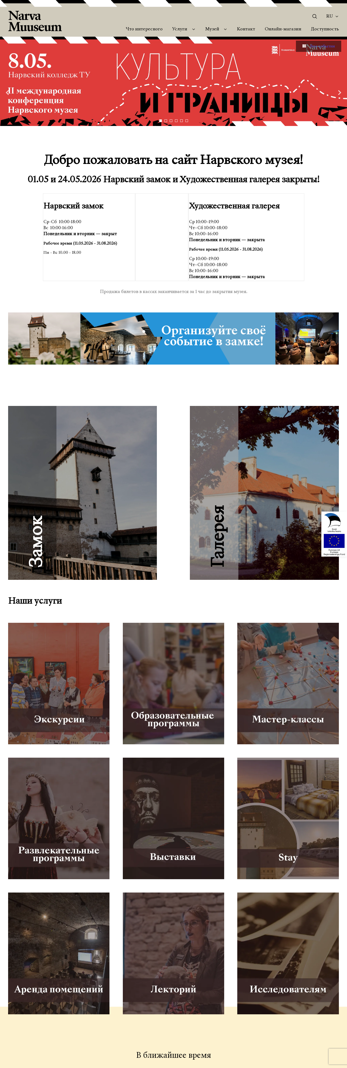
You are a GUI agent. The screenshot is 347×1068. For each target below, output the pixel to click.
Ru (329, 16)
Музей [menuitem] (212, 29)
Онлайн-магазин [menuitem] (283, 29)
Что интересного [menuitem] (144, 29)
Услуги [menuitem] (179, 29)
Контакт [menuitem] (246, 29)
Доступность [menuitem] (325, 29)
